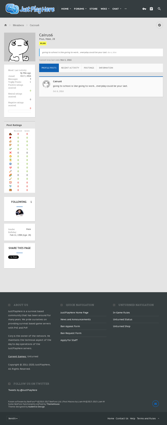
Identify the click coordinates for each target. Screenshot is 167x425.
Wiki (104, 8)
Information (106, 68)
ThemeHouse (53, 404)
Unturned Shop (121, 326)
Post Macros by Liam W (84, 401)
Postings (89, 68)
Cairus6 (57, 81)
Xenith (12, 418)
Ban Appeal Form (70, 326)
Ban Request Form (71, 333)
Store (94, 8)
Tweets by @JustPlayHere (22, 390)
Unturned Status (122, 319)
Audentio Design (36, 406)
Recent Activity (70, 68)
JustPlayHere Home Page (74, 312)
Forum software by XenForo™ (35, 401)
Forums (79, 8)
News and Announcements (76, 319)
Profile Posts (49, 68)
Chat (115, 8)
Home (65, 8)
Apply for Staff (69, 340)
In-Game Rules (121, 312)
